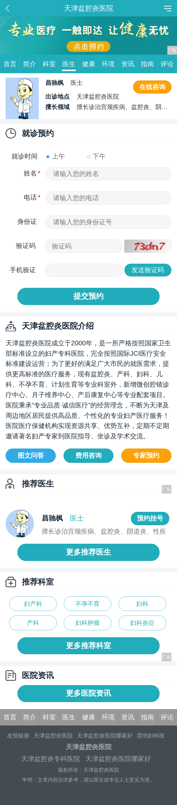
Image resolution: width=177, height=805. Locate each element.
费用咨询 (88, 455)
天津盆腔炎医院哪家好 (105, 735)
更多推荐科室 (88, 645)
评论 (167, 64)
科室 (51, 64)
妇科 (142, 603)
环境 (110, 64)
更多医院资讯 (88, 693)
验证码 (26, 245)
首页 (11, 64)
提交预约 (88, 296)
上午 (55, 156)
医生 (70, 64)
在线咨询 (152, 87)
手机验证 (23, 270)
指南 (149, 64)
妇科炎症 (142, 622)
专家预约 (146, 455)
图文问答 (31, 455)
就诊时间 (24, 156)
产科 (33, 622)
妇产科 (33, 603)
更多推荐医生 (88, 552)
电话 (30, 197)
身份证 (27, 221)
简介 (31, 64)
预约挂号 (150, 518)
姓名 (30, 173)
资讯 (129, 64)
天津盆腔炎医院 (53, 735)
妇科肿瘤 (87, 622)
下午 (96, 156)
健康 (90, 64)
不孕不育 (87, 603)
